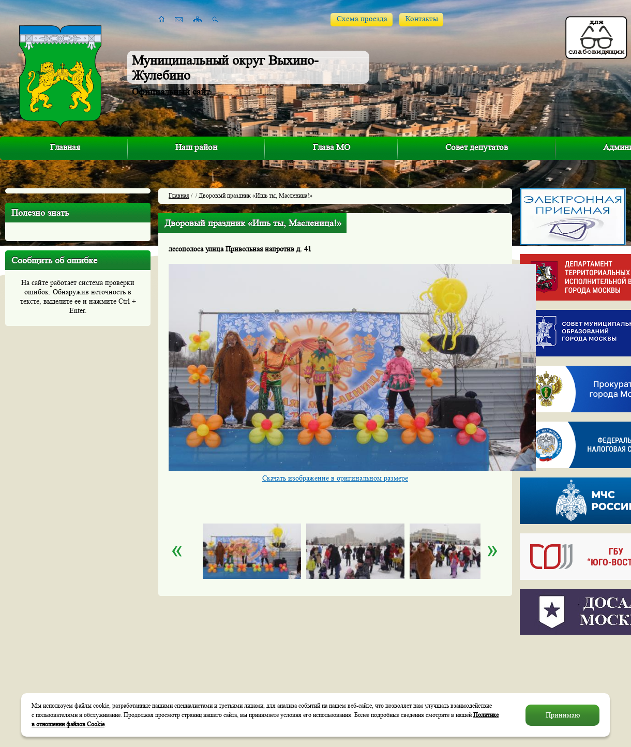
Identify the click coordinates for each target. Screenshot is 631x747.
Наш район (196, 147)
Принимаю (563, 715)
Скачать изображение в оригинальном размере (335, 478)
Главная (65, 147)
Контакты (421, 18)
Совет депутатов (476, 147)
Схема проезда (362, 18)
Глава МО (331, 147)
